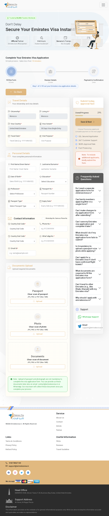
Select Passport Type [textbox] (18, 206)
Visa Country (15, 123)
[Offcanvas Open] (103, 5)
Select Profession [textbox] (17, 194)
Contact (59, 422)
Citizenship (14, 111)
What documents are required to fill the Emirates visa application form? (85, 274)
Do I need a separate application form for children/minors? (85, 190)
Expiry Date (45, 201)
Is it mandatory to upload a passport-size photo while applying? (86, 248)
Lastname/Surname (49, 164)
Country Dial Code (16, 224)
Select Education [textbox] (48, 182)
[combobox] (53, 181)
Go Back (16, 92)
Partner (59, 430)
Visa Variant (46, 123)
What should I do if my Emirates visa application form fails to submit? (87, 236)
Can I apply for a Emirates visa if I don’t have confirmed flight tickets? (86, 260)
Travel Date (14, 136)
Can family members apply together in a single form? (85, 201)
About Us (60, 418)
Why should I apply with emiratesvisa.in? (86, 299)
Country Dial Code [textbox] (17, 229)
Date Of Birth (15, 176)
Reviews (59, 445)
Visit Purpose (46, 136)
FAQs (58, 441)
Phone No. (45, 224)
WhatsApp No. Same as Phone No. (57, 218)
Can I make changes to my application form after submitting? (86, 212)
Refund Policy (11, 449)
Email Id (13, 248)
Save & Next (88, 122)
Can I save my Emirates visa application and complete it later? (86, 224)
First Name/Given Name (19, 164)
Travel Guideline (62, 449)
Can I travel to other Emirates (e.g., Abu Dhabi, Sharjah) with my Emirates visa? (86, 287)
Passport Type (15, 201)
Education (45, 176)
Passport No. (46, 189)
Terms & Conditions (14, 441)
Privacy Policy (11, 445)
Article (58, 426)
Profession (14, 189)
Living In (44, 111)
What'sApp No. (46, 236)
